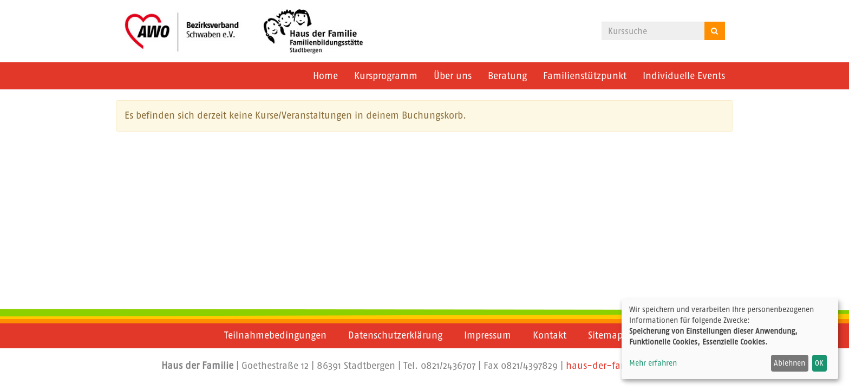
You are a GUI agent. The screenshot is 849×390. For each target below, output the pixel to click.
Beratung (507, 75)
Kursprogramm (385, 75)
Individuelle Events (684, 75)
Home (325, 75)
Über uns (453, 75)
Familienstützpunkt (584, 75)
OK (819, 363)
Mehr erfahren (653, 363)
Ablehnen (789, 363)
